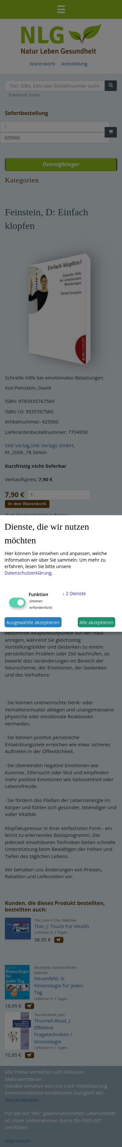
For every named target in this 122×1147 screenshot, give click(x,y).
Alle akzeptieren (96, 622)
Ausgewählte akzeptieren (33, 622)
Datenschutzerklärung (28, 573)
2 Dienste (74, 593)
